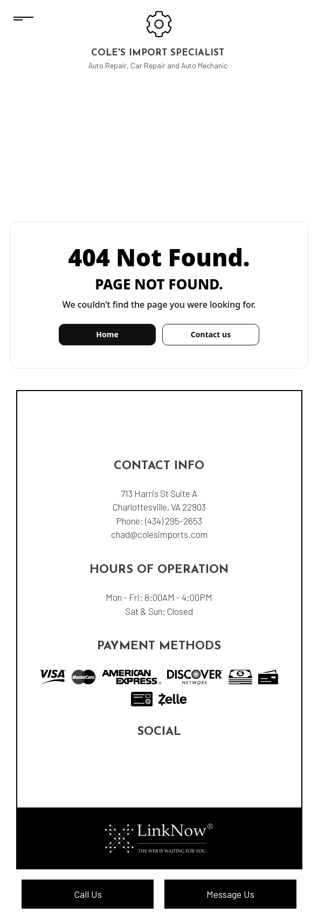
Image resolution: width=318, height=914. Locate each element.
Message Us (230, 894)
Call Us (88, 894)
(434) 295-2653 (173, 520)
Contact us (211, 334)
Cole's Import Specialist (157, 53)
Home (107, 334)
